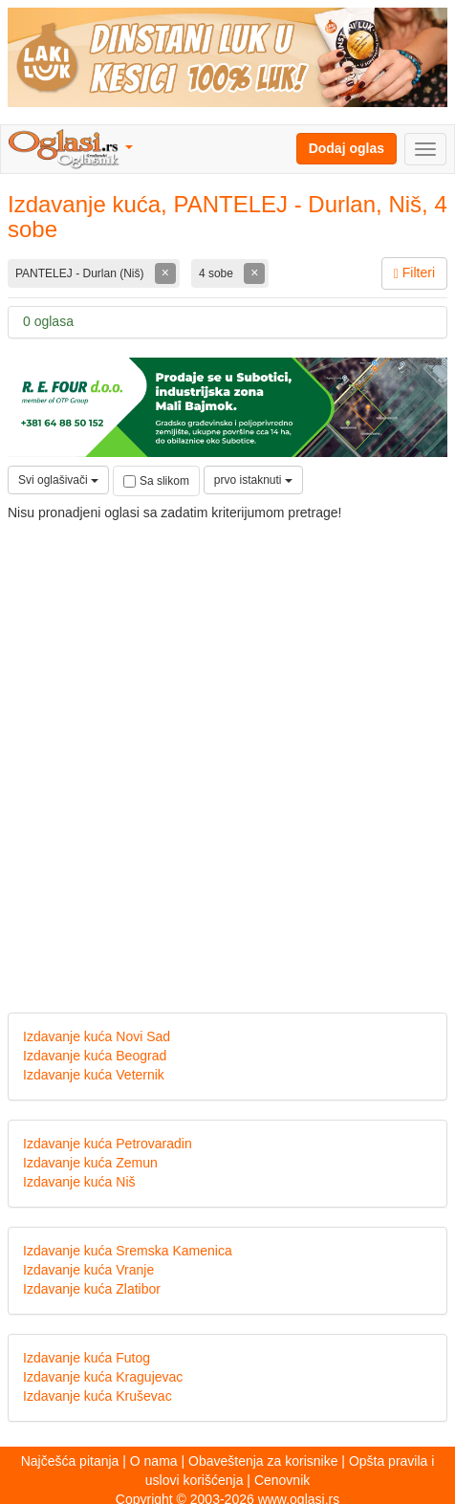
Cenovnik (282, 1480)
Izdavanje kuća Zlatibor (92, 1289)
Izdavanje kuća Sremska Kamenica (127, 1250)
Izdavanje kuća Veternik (93, 1074)
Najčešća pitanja (70, 1461)
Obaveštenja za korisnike (262, 1461)
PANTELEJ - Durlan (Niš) (81, 273)
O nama (154, 1461)
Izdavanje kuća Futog (86, 1357)
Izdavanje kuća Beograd (94, 1055)
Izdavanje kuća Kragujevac (103, 1376)
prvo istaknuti (253, 480)
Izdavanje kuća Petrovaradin (107, 1143)
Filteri (414, 273)
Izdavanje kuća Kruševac (97, 1396)
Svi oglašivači (58, 480)
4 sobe (217, 273)
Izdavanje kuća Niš (79, 1181)
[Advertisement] (227, 751)
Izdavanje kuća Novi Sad (96, 1036)
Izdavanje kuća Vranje (88, 1269)
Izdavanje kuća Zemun (90, 1162)
